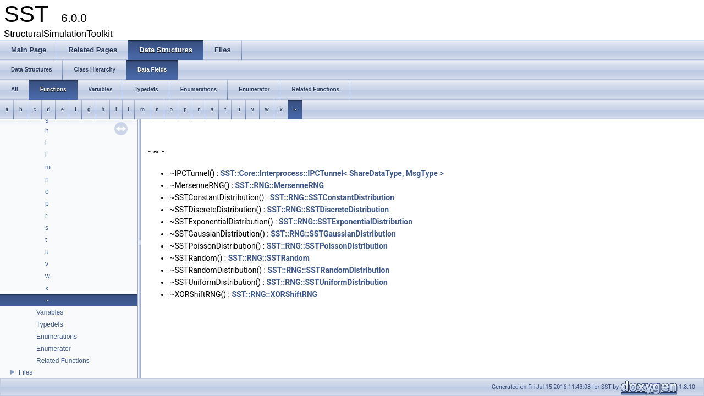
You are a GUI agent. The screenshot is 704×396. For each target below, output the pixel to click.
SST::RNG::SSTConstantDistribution (332, 197)
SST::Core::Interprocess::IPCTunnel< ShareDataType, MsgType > (332, 173)
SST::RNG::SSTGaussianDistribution (333, 233)
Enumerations (56, 336)
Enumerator (53, 349)
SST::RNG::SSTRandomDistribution (328, 270)
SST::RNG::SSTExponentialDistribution (346, 221)
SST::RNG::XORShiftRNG (274, 294)
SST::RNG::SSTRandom (269, 258)
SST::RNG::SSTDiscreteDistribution (328, 209)
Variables (49, 312)
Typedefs (49, 324)
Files (25, 372)
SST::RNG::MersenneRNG (279, 185)
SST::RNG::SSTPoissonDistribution (327, 245)
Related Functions (63, 361)
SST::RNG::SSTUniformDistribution (326, 282)
